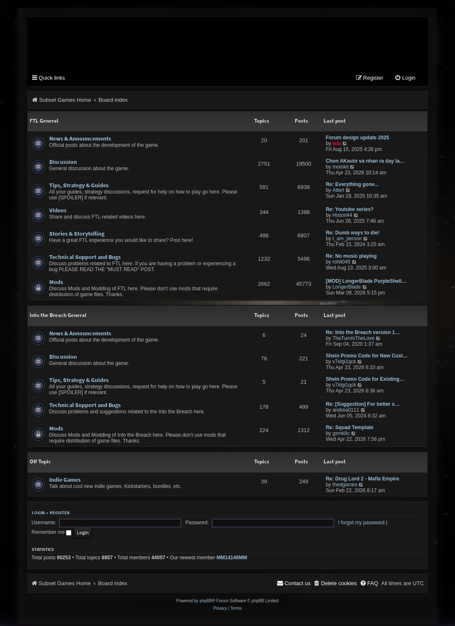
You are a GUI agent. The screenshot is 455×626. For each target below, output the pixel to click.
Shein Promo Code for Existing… (365, 380)
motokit (340, 168)
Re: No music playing (351, 257)
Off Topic (40, 462)
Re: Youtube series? (350, 211)
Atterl (338, 191)
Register (60, 514)
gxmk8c (340, 434)
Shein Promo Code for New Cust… (366, 357)
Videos (57, 211)
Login (38, 514)
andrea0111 (345, 411)
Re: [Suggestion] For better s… (362, 405)
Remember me (284, 525)
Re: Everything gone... (352, 186)
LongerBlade (346, 288)
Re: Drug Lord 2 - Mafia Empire (362, 480)
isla (336, 145)
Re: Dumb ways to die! (352, 234)
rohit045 (341, 263)
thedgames (344, 486)
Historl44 (342, 216)
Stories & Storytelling (76, 235)
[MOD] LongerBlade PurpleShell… (366, 282)
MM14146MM (232, 550)
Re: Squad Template (349, 429)
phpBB (206, 593)
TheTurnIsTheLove (353, 339)
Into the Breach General (58, 316)
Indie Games (65, 481)
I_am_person (346, 240)
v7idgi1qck (344, 363)
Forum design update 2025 (357, 139)
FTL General (44, 121)
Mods (56, 283)
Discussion (63, 163)
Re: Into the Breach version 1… (363, 334)
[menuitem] (404, 79)
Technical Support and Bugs (85, 258)
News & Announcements (80, 139)
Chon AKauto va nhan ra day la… (365, 162)
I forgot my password (236, 525)
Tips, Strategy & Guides (79, 186)
